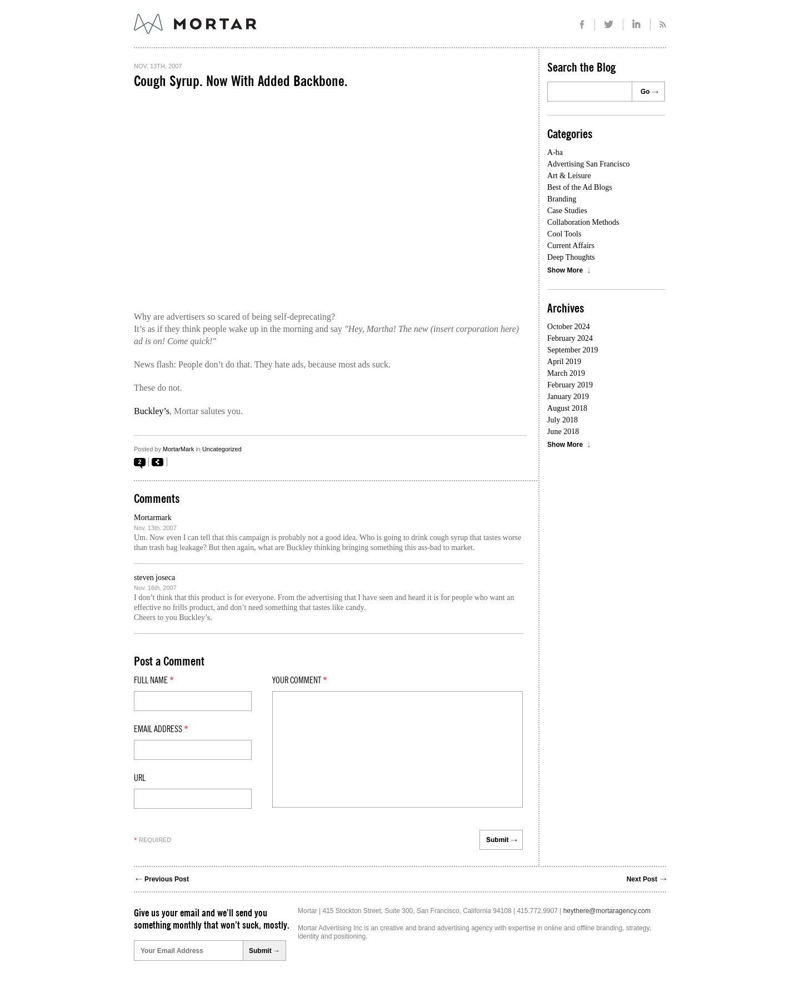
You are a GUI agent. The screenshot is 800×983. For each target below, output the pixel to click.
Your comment (299, 680)
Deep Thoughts (571, 257)
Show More (565, 270)
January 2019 (568, 396)
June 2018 (563, 431)
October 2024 (568, 326)
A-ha (555, 152)
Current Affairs (570, 245)
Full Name (154, 680)
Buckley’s (151, 411)
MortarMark (178, 449)
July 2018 (562, 420)
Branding (561, 199)
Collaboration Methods (583, 222)
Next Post (642, 879)
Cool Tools (564, 234)
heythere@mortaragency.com (607, 911)
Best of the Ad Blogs (579, 187)
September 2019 (572, 350)
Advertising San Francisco (588, 164)
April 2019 (564, 361)
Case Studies (567, 210)
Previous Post (166, 879)
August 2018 (567, 408)
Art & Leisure (569, 176)
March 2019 (566, 373)
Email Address (161, 729)
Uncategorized (222, 449)
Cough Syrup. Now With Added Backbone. (241, 81)
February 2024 (570, 338)
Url (140, 778)
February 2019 (570, 385)
